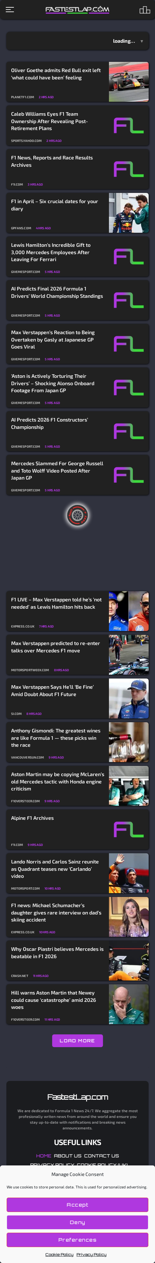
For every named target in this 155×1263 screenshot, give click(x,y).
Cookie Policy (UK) (102, 1165)
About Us (68, 1155)
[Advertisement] (77, 543)
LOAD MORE (77, 1040)
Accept (77, 1205)
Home (43, 1155)
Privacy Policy (91, 1254)
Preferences (77, 1240)
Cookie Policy (59, 1254)
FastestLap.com (77, 1097)
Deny (77, 1222)
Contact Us (101, 1155)
